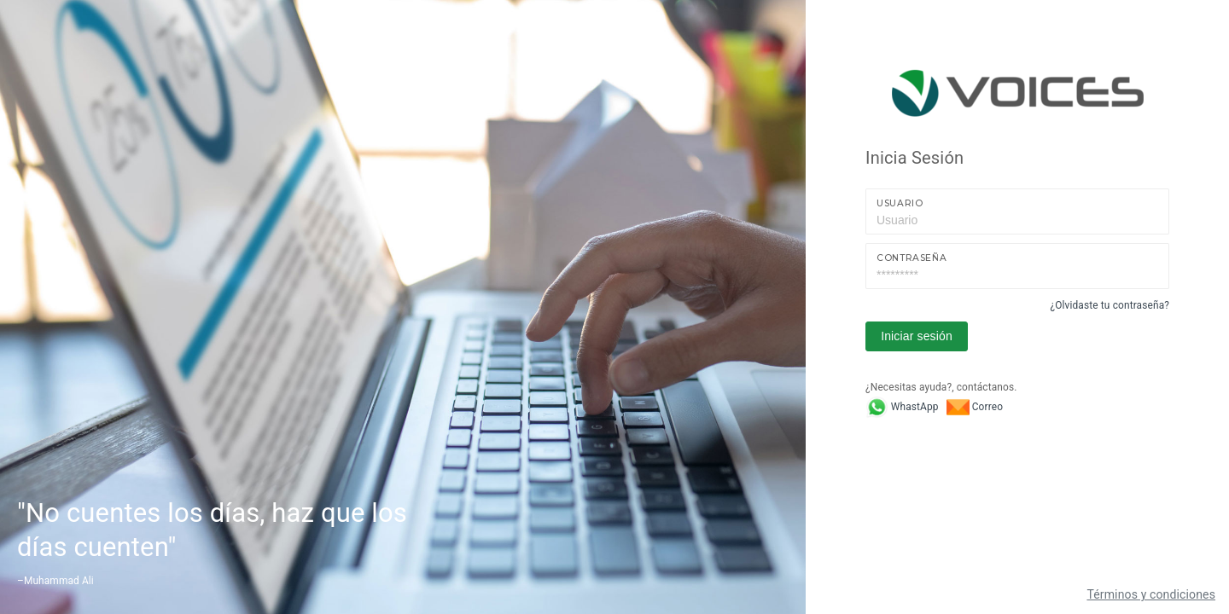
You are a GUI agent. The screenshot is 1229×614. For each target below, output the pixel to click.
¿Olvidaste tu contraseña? (1109, 305)
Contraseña (912, 258)
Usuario (900, 203)
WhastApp (902, 407)
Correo (975, 407)
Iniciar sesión (916, 336)
